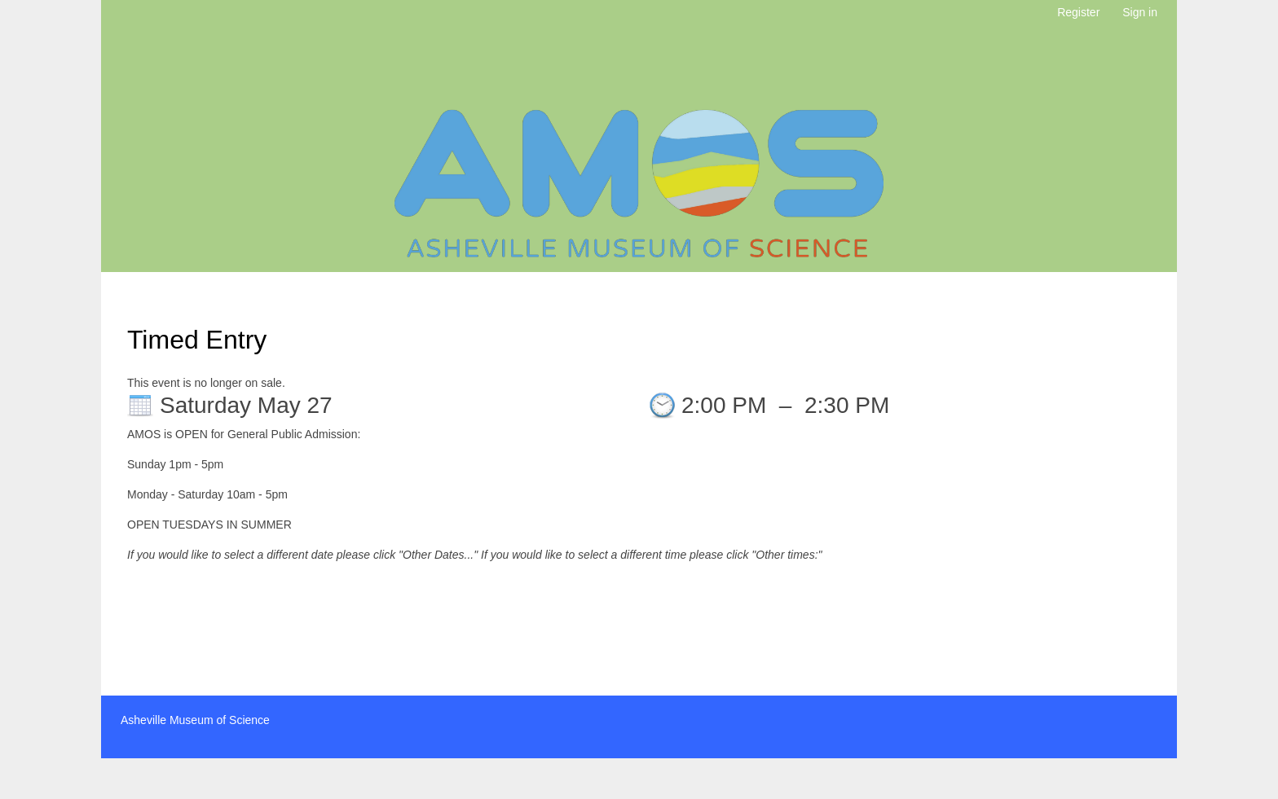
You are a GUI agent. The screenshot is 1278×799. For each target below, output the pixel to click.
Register (1078, 12)
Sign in (1139, 12)
